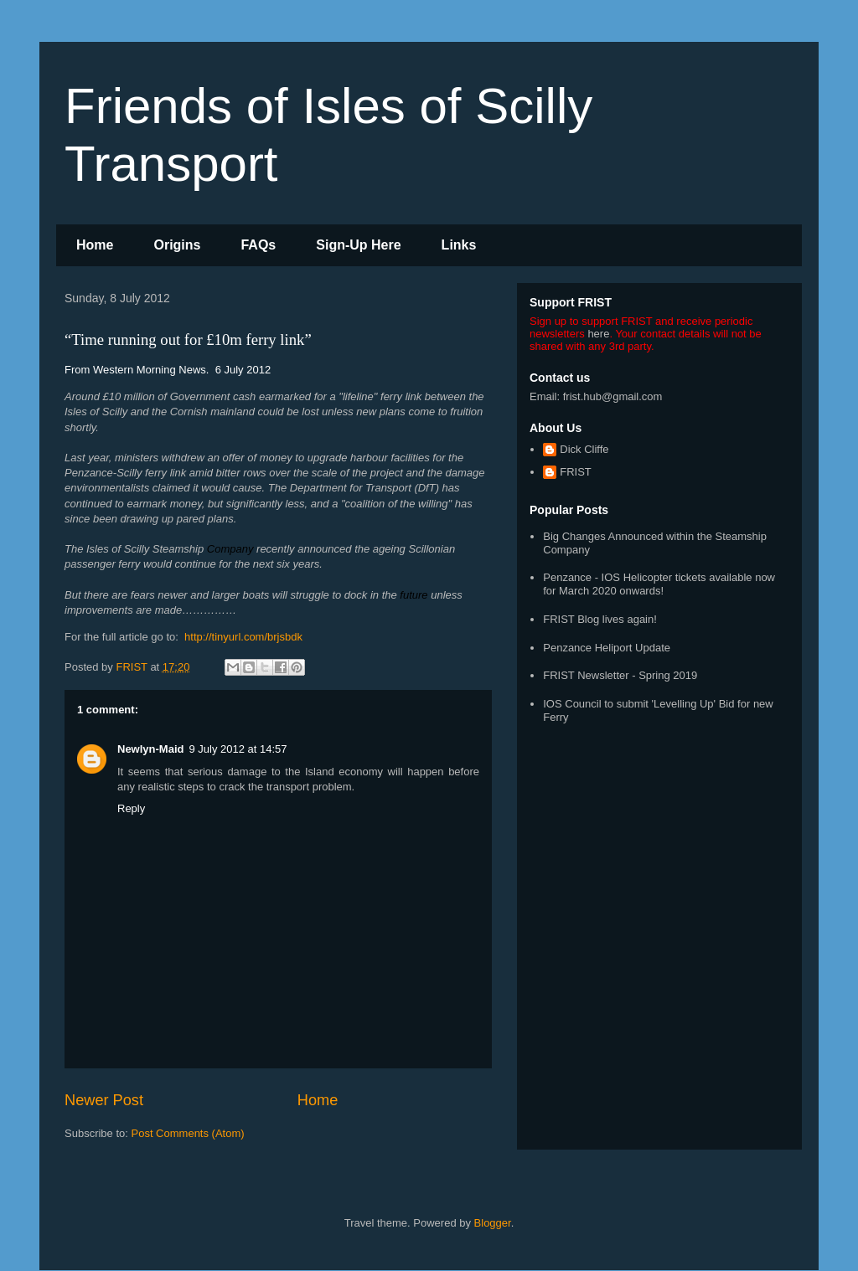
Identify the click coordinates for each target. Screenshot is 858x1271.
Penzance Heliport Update (606, 647)
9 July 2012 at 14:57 (238, 749)
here (598, 333)
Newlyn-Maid (150, 749)
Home (94, 245)
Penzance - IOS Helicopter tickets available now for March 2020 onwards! (659, 584)
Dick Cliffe (584, 449)
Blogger (492, 1223)
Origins (176, 245)
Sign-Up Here (358, 245)
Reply (131, 808)
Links (459, 245)
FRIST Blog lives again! (600, 619)
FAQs (258, 245)
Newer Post (104, 1100)
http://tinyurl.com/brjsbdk (243, 636)
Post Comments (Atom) (188, 1133)
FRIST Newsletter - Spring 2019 (620, 675)
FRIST (576, 472)
